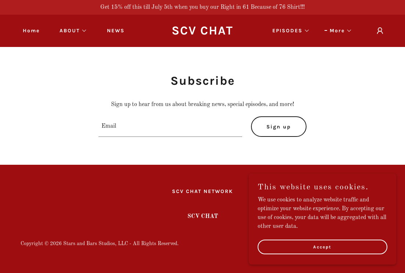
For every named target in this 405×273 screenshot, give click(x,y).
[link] (202, 33)
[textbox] (170, 126)
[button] (70, 30)
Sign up (278, 127)
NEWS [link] (116, 31)
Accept (322, 246)
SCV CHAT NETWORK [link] (202, 191)
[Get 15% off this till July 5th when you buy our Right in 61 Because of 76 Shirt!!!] (202, 7)
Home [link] (31, 31)
